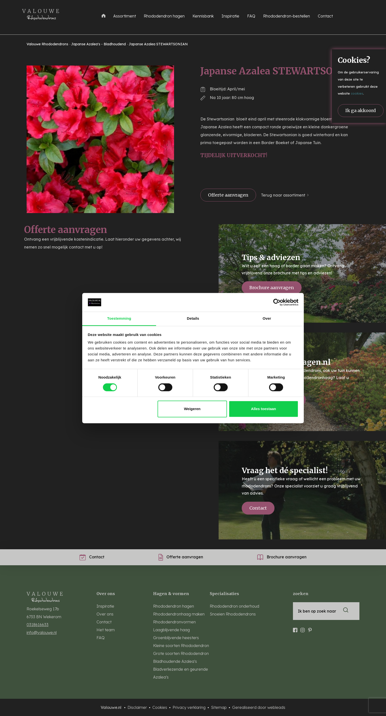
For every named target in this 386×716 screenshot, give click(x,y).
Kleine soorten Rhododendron (181, 645)
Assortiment (124, 16)
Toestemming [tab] (119, 318)
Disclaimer (138, 707)
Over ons (104, 614)
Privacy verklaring (190, 707)
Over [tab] (267, 318)
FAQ (251, 16)
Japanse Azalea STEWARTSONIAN (158, 44)
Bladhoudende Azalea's (175, 661)
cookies (357, 93)
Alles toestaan (263, 409)
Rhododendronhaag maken (179, 614)
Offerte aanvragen (228, 195)
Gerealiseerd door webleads (258, 707)
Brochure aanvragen (271, 287)
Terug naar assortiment (283, 195)
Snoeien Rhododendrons (233, 614)
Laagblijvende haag (171, 629)
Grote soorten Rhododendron (181, 653)
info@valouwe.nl (42, 632)
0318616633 (37, 624)
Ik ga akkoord (360, 110)
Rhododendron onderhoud (234, 606)
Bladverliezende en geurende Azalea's (180, 673)
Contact (325, 16)
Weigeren (192, 409)
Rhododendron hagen (164, 16)
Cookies (160, 707)
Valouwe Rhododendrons (48, 44)
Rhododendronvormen (174, 621)
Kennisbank (203, 16)
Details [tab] (193, 318)
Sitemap (219, 707)
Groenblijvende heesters (176, 637)
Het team (105, 629)
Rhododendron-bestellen (286, 16)
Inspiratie (230, 16)
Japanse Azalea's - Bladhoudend (99, 44)
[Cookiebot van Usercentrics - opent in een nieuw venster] (276, 302)
